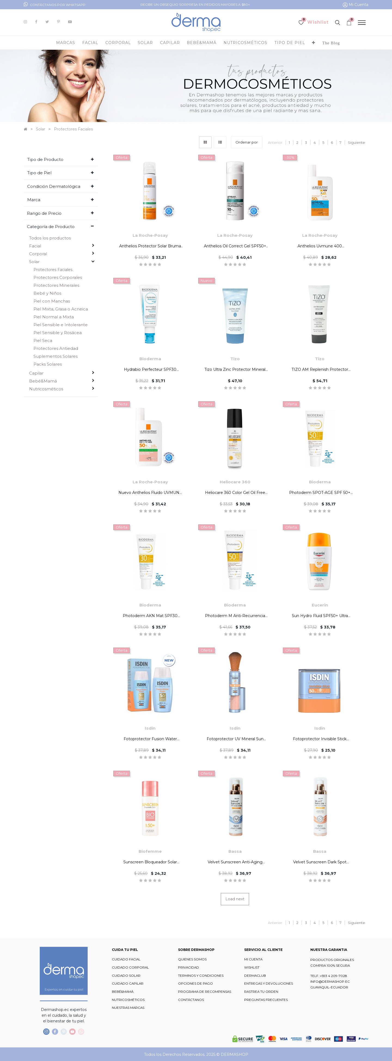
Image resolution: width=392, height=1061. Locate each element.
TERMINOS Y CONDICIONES (200, 976)
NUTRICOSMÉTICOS (128, 1000)
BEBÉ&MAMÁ (122, 992)
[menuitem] (331, 42)
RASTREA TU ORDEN (261, 992)
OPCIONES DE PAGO (195, 983)
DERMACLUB (255, 976)
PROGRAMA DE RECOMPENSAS (204, 992)
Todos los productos (50, 238)
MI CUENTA (253, 959)
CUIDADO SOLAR (126, 976)
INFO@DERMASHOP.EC (330, 982)
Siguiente (356, 142)
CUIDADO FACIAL (126, 959)
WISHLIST (251, 967)
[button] (313, 42)
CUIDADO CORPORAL (130, 967)
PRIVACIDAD (188, 967)
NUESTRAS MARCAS (128, 1008)
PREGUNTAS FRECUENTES (266, 1000)
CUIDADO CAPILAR (127, 983)
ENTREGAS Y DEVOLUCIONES (268, 983)
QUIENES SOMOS (192, 959)
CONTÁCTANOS (191, 1000)
